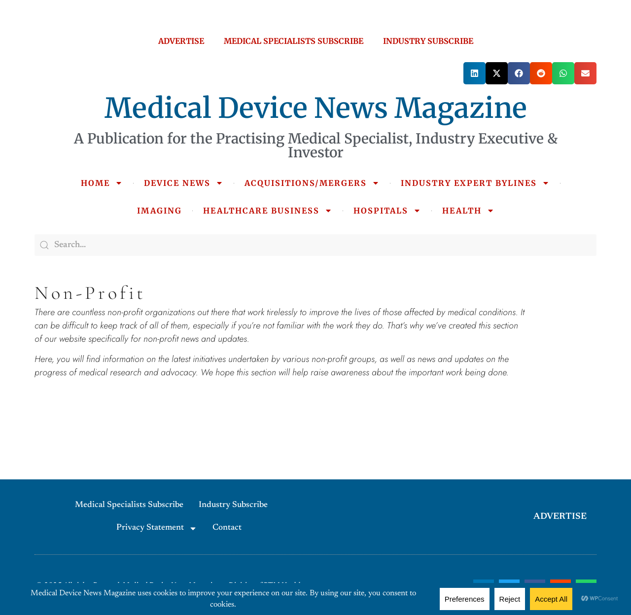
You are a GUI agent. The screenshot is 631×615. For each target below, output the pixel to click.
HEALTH (468, 210)
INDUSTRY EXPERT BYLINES (475, 183)
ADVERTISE (181, 41)
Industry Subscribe (233, 505)
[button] (474, 73)
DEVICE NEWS (183, 183)
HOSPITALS (387, 210)
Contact (227, 528)
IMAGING (159, 211)
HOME (102, 183)
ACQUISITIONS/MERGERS (312, 183)
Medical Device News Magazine (316, 108)
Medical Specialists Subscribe (129, 505)
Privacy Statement (156, 528)
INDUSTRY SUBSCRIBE (428, 41)
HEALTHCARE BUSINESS (267, 210)
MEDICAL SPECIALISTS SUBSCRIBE (293, 41)
